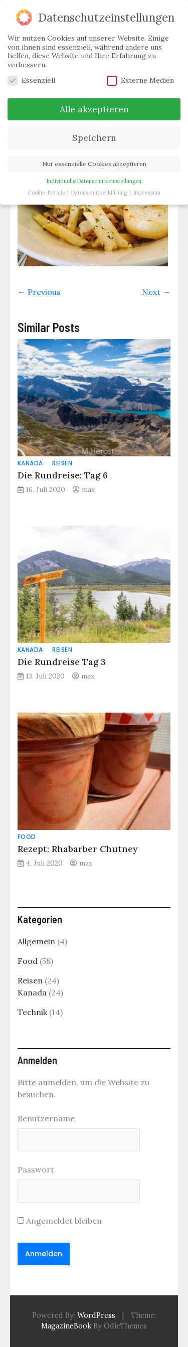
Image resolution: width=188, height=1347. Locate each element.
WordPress (96, 1315)
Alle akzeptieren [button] (94, 108)
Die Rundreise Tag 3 (62, 661)
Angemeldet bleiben (60, 1221)
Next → (156, 292)
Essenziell (31, 80)
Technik (32, 1012)
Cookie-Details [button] (47, 192)
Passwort (36, 1169)
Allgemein (36, 941)
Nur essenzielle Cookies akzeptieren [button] (94, 163)
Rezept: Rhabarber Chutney (77, 849)
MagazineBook (66, 1325)
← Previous (39, 292)
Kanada (30, 463)
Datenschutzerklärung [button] (99, 192)
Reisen (62, 463)
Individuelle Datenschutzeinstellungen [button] (94, 180)
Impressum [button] (146, 192)
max (88, 489)
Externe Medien (140, 80)
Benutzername (46, 1118)
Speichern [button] (94, 137)
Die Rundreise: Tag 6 (63, 475)
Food (27, 836)
